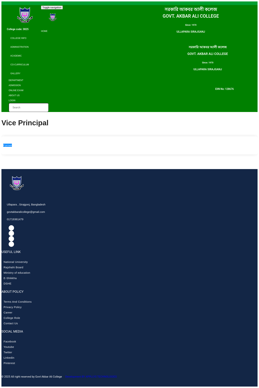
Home (44, 31)
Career (8, 312)
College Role (12, 317)
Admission (15, 85)
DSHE (8, 283)
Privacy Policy (13, 307)
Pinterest (9, 363)
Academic (15, 56)
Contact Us (11, 323)
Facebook (10, 341)
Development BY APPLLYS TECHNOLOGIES (91, 376)
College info (17, 38)
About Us (14, 95)
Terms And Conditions (18, 301)
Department (16, 80)
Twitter (8, 352)
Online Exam (16, 90)
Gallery (14, 73)
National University (16, 261)
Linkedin (9, 357)
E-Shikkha (10, 278)
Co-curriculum (19, 64)
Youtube (9, 346)
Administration (19, 47)
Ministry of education (17, 272)
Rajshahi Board (13, 267)
